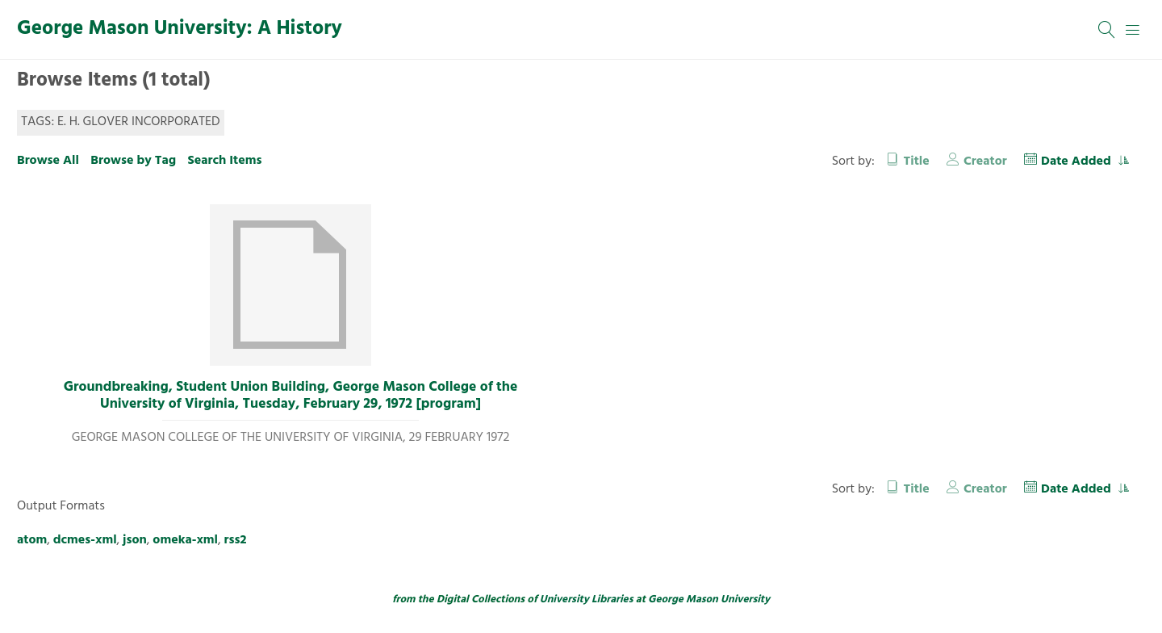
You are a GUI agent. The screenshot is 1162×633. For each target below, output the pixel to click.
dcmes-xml (85, 540)
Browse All (48, 160)
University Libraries (586, 599)
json (135, 540)
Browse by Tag (133, 160)
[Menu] (1133, 30)
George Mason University (709, 599)
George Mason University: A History (179, 29)
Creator (985, 161)
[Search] (1107, 30)
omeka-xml (185, 540)
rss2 (235, 540)
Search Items (224, 160)
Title (917, 161)
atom (32, 540)
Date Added (1077, 161)
